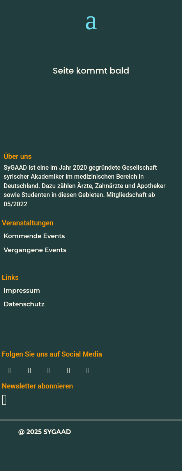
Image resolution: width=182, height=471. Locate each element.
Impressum (22, 290)
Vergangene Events (35, 250)
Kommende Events (34, 236)
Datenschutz (24, 304)
